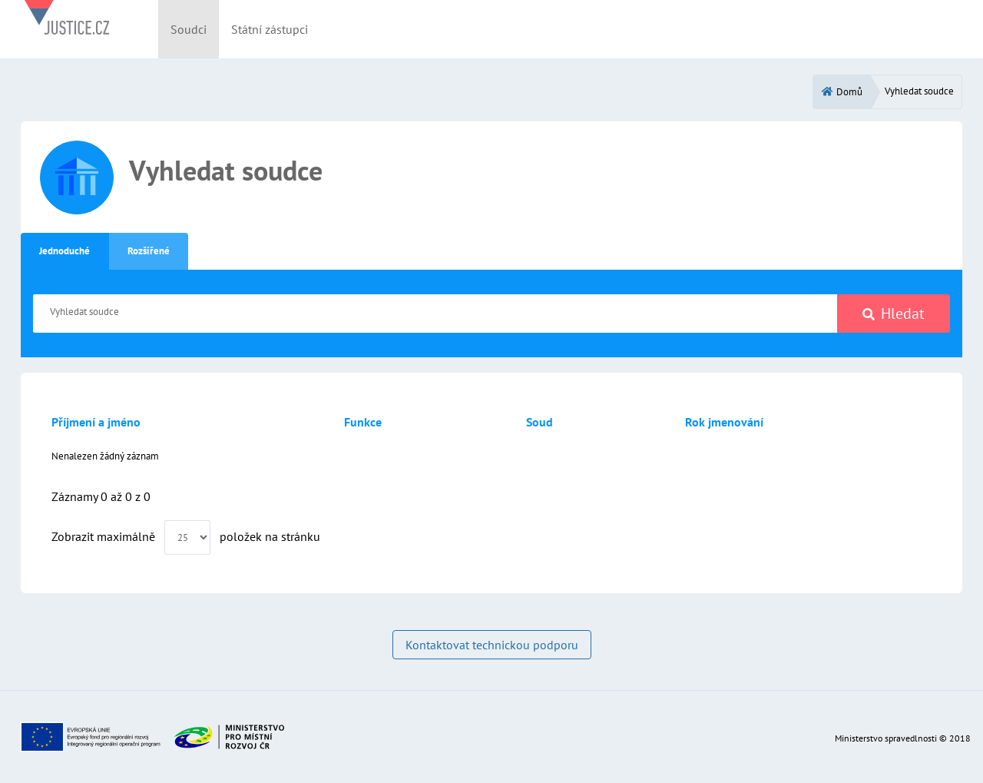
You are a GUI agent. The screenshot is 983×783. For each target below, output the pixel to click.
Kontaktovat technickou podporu (491, 644)
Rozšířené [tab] (148, 250)
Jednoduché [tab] (64, 250)
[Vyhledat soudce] (435, 313)
